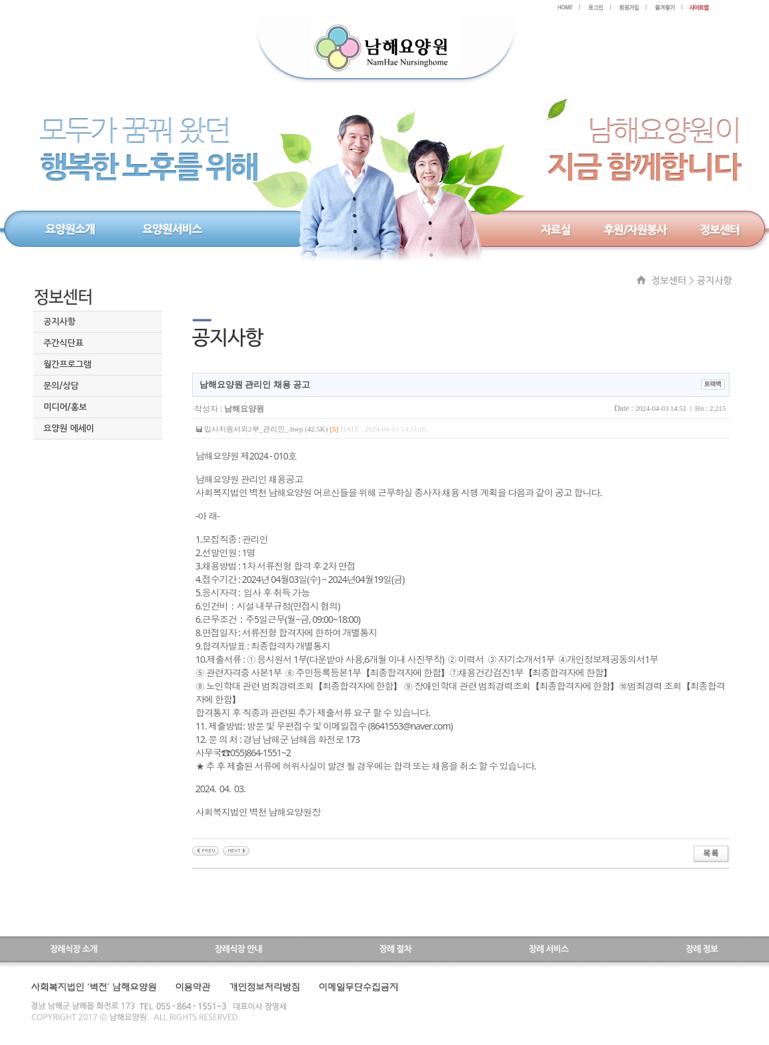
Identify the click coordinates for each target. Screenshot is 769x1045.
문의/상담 (61, 385)
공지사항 (59, 321)
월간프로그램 (67, 364)
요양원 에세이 (68, 428)
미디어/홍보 (65, 407)
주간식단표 (63, 343)
